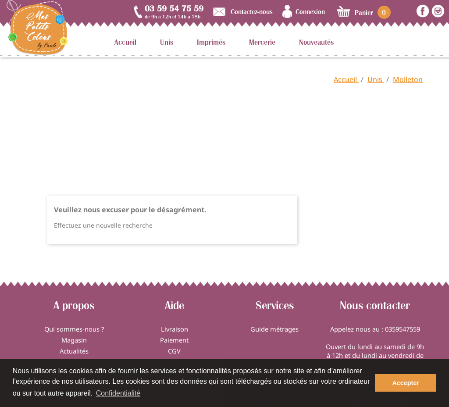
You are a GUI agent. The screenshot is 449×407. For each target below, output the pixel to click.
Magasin (74, 340)
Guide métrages (274, 329)
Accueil (125, 42)
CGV (174, 350)
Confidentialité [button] (118, 393)
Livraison (174, 329)
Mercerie (262, 42)
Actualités (74, 350)
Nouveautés (316, 42)
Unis (166, 42)
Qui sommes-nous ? (74, 329)
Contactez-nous (252, 11)
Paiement (174, 340)
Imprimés (211, 42)
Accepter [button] (405, 382)
